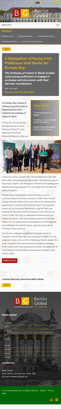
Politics (7, 353)
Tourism (7, 357)
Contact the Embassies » (32, 42)
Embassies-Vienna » (9, 42)
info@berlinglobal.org (18, 377)
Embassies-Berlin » (26, 36)
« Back (6, 49)
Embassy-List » (7, 36)
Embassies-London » (46, 36)
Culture (7, 345)
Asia (5, 335)
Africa (6, 327)
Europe (7, 339)
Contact (31, 2)
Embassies (8, 323)
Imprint (43, 391)
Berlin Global (43, 2)
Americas (7, 331)
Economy (7, 349)
